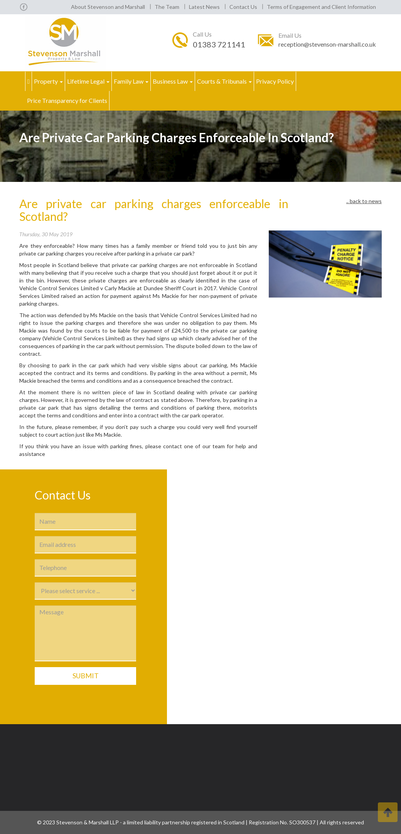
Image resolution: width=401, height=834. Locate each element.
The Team (167, 6)
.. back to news (364, 201)
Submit (85, 675)
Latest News (204, 6)
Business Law (173, 81)
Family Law (131, 81)
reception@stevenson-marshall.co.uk (327, 44)
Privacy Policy (275, 81)
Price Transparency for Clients (67, 100)
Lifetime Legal (88, 81)
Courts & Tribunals (224, 81)
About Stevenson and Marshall (108, 6)
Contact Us (243, 6)
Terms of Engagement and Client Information (321, 6)
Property (48, 81)
